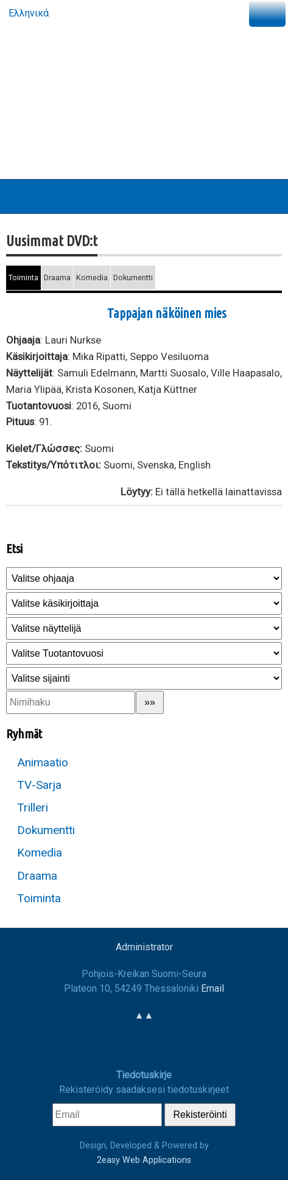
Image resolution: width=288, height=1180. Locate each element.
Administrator (144, 947)
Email (212, 988)
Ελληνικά (27, 13)
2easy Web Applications (144, 1160)
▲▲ (144, 1015)
